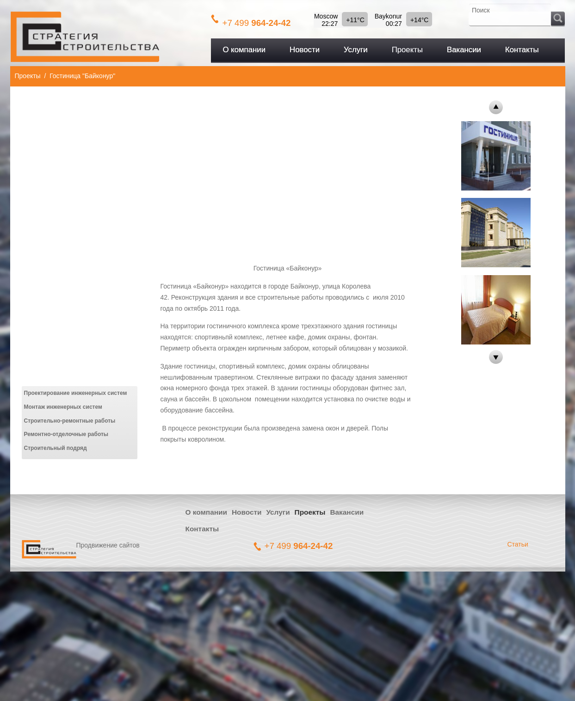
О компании (206, 512)
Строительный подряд (55, 448)
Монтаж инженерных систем (63, 407)
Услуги (278, 512)
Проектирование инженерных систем (75, 393)
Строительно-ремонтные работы (70, 421)
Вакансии (347, 512)
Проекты (28, 76)
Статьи (517, 544)
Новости (247, 512)
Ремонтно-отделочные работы (66, 434)
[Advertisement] (288, 173)
